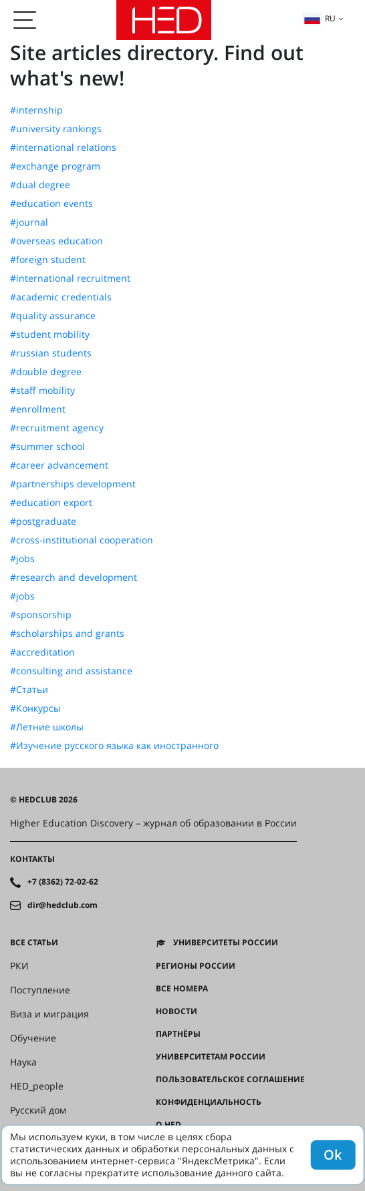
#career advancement (59, 465)
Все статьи (34, 942)
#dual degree (40, 185)
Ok (333, 1155)
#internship (36, 110)
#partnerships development (73, 484)
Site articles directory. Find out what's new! (156, 65)
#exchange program (55, 166)
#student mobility (50, 334)
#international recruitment (70, 278)
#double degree (46, 372)
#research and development (73, 577)
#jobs (22, 559)
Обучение (33, 1038)
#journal (29, 222)
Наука (23, 1062)
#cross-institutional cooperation (81, 540)
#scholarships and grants (67, 634)
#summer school (47, 447)
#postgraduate (43, 521)
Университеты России (225, 942)
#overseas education (56, 241)
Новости (176, 1011)
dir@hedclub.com (62, 905)
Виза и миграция (49, 1014)
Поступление (40, 990)
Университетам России (210, 1056)
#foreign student (48, 260)
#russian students (51, 353)
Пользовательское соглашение (230, 1079)
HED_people (37, 1086)
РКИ (19, 966)
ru (319, 18)
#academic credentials (61, 297)
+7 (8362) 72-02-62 (62, 882)
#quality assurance (53, 316)
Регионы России (195, 966)
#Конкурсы (35, 708)
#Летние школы (47, 727)
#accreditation (42, 652)
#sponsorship (41, 615)
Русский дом (38, 1110)
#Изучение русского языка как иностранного (114, 746)
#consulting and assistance (71, 671)
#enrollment (38, 409)
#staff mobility (42, 391)
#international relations (63, 148)
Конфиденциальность (208, 1102)
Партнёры (178, 1034)
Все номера (182, 988)
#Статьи (29, 690)
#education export (51, 503)
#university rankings (56, 129)
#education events (51, 204)
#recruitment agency (57, 428)
